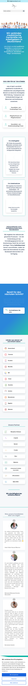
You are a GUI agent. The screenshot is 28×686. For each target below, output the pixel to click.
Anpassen (14, 678)
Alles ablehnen (14, 682)
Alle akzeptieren (14, 674)
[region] (14, 671)
